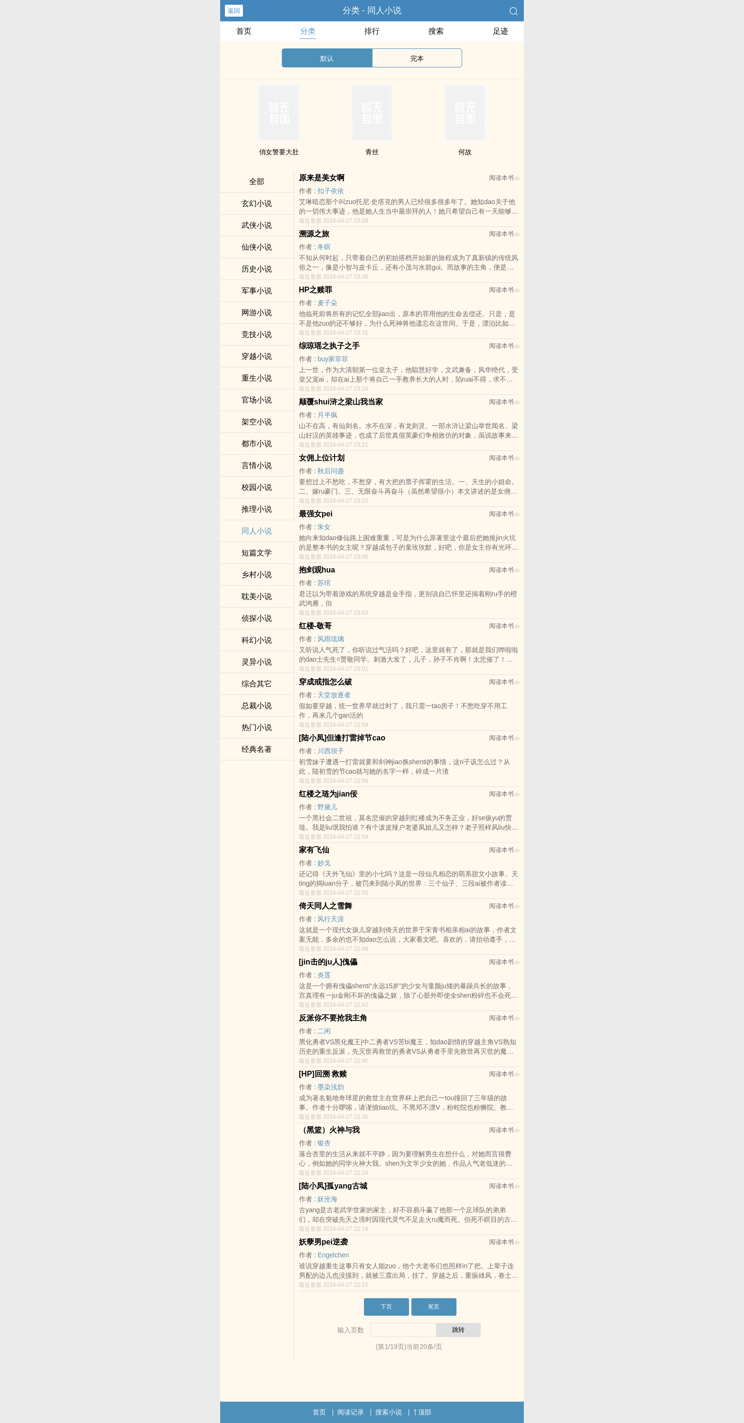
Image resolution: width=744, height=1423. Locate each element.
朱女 (324, 527)
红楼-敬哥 (315, 626)
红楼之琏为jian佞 (328, 794)
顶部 (422, 1412)
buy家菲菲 (332, 359)
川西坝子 (330, 751)
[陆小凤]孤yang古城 (333, 1186)
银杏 (324, 1143)
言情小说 (257, 465)
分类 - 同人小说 (372, 10)
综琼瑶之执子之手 (329, 346)
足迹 (500, 31)
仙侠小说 (257, 247)
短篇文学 (257, 553)
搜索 (436, 31)
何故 (465, 152)
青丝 (372, 152)
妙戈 (324, 863)
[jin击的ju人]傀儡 (328, 962)
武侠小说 (257, 225)
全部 (256, 182)
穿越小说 (257, 356)
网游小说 (257, 313)
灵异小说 (257, 662)
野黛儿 (327, 807)
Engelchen (333, 1255)
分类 (308, 31)
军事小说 (257, 291)
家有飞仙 (314, 850)
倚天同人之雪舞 (325, 906)
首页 (243, 31)
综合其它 (257, 684)
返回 (234, 10)
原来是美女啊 (321, 178)
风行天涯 (330, 919)
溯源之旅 (314, 234)
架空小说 (257, 422)
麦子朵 (327, 303)
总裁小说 (257, 706)
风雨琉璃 (330, 639)
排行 (372, 31)
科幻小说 (257, 640)
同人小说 (257, 531)
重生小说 (257, 378)
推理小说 (257, 509)
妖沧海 (327, 1199)
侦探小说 (257, 618)
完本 (417, 58)
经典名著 (257, 749)
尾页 (433, 1306)
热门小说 (257, 727)
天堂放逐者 (334, 695)
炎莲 (324, 975)
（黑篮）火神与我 (329, 1130)
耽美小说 (257, 596)
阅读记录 (350, 1412)
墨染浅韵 (330, 1087)
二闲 (324, 1031)
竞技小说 (257, 334)
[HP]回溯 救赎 (323, 1074)
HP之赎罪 (315, 290)
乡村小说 (257, 575)
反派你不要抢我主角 (333, 1018)
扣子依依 (330, 191)
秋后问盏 (330, 471)
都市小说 (257, 444)
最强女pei (316, 514)
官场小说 (257, 400)
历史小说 (257, 269)
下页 (386, 1306)
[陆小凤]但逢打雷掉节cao (342, 738)
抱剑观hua (317, 570)
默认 (327, 58)
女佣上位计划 (321, 458)
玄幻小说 (257, 203)
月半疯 (327, 415)
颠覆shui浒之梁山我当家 (341, 402)
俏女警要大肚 (279, 152)
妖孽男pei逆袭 (323, 1242)
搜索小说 (388, 1412)
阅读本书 (504, 177)
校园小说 (257, 487)
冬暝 (324, 247)
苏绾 (324, 583)
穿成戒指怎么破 (325, 682)
